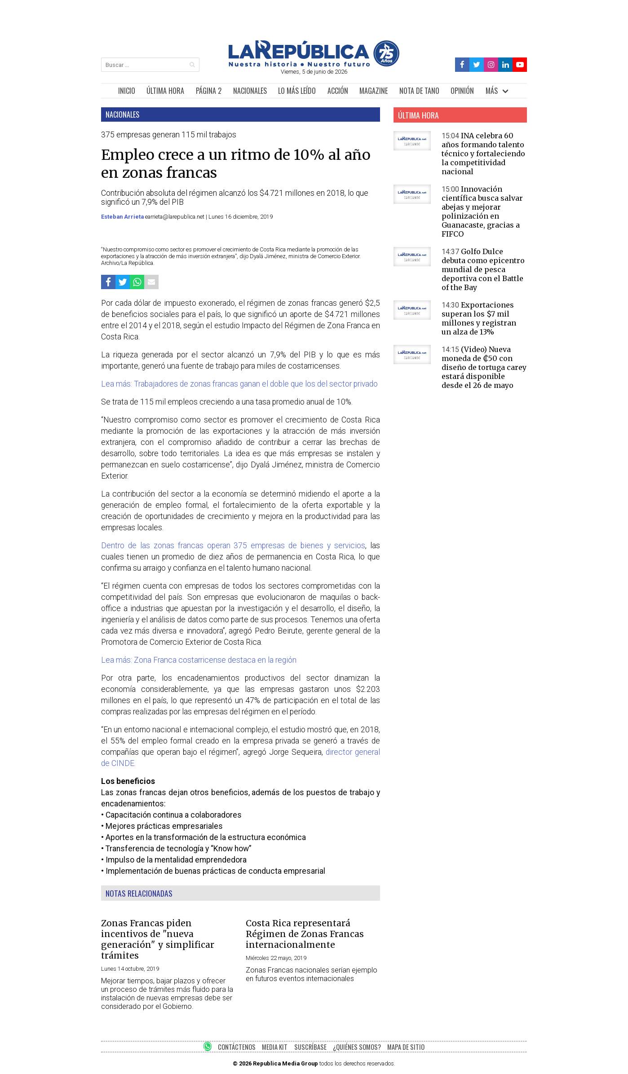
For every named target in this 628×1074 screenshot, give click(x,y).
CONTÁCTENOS (237, 1047)
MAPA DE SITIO (406, 1047)
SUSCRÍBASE (310, 1047)
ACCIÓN (337, 90)
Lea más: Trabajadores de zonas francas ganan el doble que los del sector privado (239, 383)
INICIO (126, 90)
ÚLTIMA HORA (165, 90)
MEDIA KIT (274, 1047)
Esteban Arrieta (123, 216)
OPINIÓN (462, 90)
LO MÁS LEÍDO (297, 90)
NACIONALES (250, 90)
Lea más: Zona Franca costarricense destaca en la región (198, 660)
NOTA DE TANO (419, 90)
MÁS (492, 90)
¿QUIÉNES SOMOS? (357, 1047)
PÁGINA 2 (208, 90)
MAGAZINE (373, 90)
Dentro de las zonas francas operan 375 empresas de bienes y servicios (233, 545)
